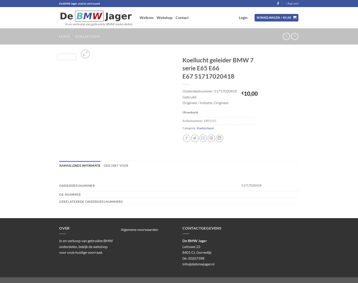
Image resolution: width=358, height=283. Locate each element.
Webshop (164, 17)
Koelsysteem (87, 36)
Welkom (146, 17)
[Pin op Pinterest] (211, 138)
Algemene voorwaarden (139, 229)
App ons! (292, 3)
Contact (182, 17)
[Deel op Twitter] (195, 138)
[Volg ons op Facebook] (278, 3)
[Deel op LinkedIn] (219, 138)
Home (64, 36)
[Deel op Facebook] (186, 138)
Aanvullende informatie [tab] (80, 165)
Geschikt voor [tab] (116, 165)
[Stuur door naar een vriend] (203, 138)
